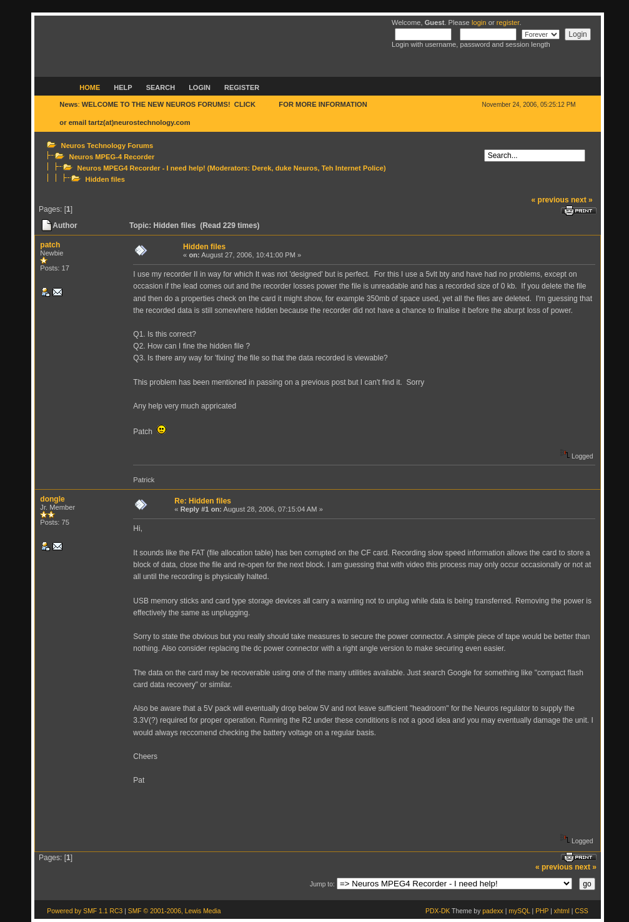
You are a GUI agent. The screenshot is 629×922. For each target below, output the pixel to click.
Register (241, 87)
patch (50, 244)
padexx (492, 911)
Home (89, 87)
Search (160, 87)
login (479, 22)
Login (199, 87)
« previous (550, 200)
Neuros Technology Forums (107, 145)
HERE (267, 104)
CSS (581, 911)
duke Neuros (296, 168)
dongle (52, 499)
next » (582, 200)
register (508, 22)
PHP (541, 911)
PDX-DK (437, 911)
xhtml (562, 911)
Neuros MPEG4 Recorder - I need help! (141, 168)
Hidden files (105, 179)
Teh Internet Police (353, 168)
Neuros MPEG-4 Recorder (112, 157)
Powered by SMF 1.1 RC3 (84, 911)
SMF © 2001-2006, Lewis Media (174, 911)
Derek (261, 168)
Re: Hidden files (202, 501)
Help (123, 87)
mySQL (519, 911)
